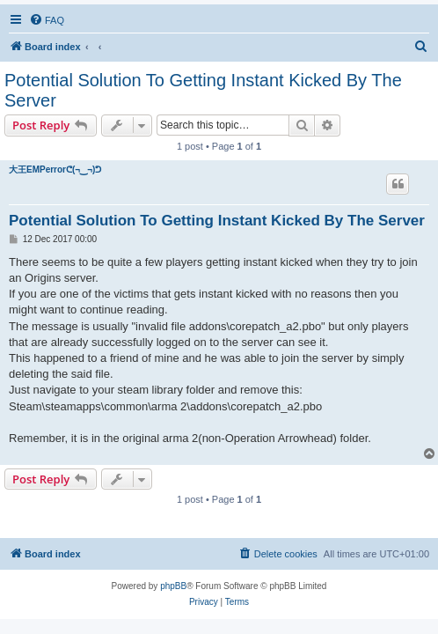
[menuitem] (46, 20)
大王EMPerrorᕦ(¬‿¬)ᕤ (55, 169)
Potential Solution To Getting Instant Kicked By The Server (203, 90)
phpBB (173, 586)
